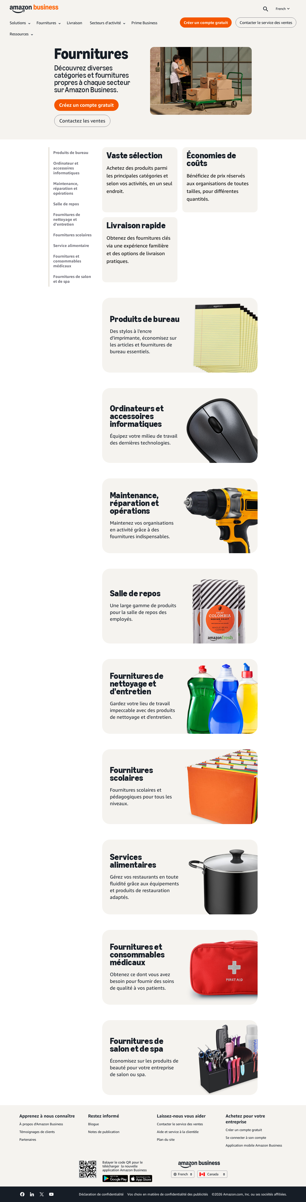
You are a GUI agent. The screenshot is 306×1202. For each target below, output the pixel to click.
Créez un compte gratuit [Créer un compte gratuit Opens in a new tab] (86, 105)
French (283, 9)
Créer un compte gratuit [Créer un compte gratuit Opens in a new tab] (206, 22)
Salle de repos (66, 203)
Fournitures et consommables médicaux (67, 261)
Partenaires (27, 1139)
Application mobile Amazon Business (254, 1145)
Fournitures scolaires (72, 234)
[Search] (265, 8)
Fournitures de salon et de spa (72, 279)
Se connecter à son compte (246, 1137)
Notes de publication (103, 1132)
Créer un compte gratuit (244, 1130)
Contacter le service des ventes (180, 1124)
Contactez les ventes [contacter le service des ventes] (82, 120)
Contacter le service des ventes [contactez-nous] (266, 22)
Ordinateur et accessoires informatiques (66, 168)
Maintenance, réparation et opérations (65, 188)
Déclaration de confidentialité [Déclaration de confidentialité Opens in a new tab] (101, 1194)
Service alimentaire (71, 245)
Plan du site (166, 1139)
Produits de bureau (70, 152)
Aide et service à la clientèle (178, 1132)
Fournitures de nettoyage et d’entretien (66, 219)
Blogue (93, 1124)
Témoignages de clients (37, 1132)
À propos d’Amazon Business (41, 1124)
